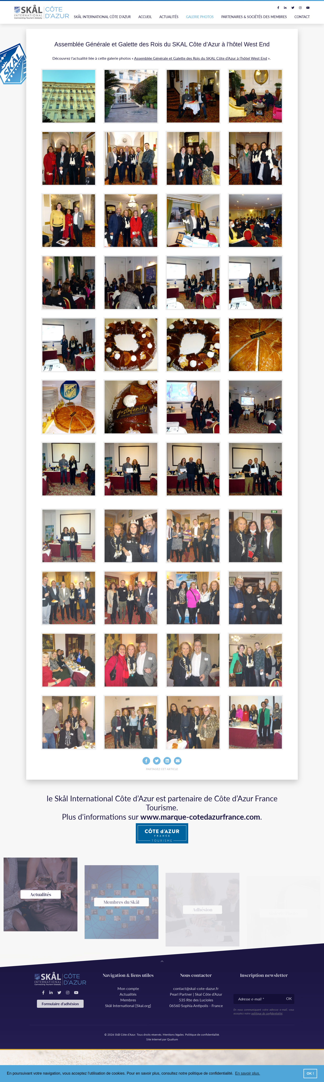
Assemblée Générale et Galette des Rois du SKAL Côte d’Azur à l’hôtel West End (200, 58)
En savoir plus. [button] (247, 1073)
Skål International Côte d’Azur (102, 17)
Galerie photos (200, 17)
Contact (302, 17)
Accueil (145, 17)
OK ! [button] (310, 1073)
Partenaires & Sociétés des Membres (254, 17)
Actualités (168, 17)
